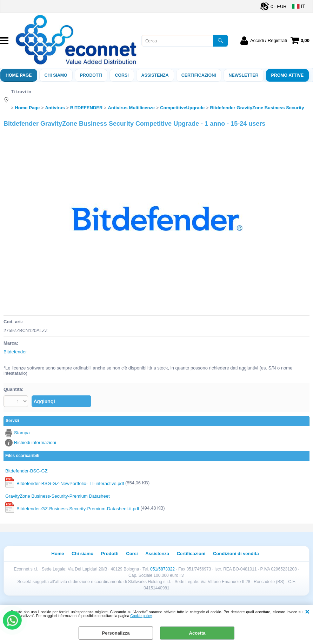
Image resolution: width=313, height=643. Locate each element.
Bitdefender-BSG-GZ (26, 470)
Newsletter (244, 75)
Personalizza (116, 633)
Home (57, 553)
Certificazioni (198, 75)
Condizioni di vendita (236, 553)
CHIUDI (307, 611)
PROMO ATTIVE (287, 75)
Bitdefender (15, 351)
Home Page (19, 75)
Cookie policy (141, 616)
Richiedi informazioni (35, 442)
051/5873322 (162, 569)
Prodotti (91, 75)
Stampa (22, 432)
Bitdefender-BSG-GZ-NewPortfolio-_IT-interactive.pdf (70, 483)
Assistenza (157, 553)
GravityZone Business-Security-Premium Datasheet (57, 496)
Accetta (197, 633)
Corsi (121, 75)
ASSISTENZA (155, 75)
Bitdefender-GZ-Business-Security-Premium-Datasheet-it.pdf (77, 508)
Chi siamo (56, 75)
